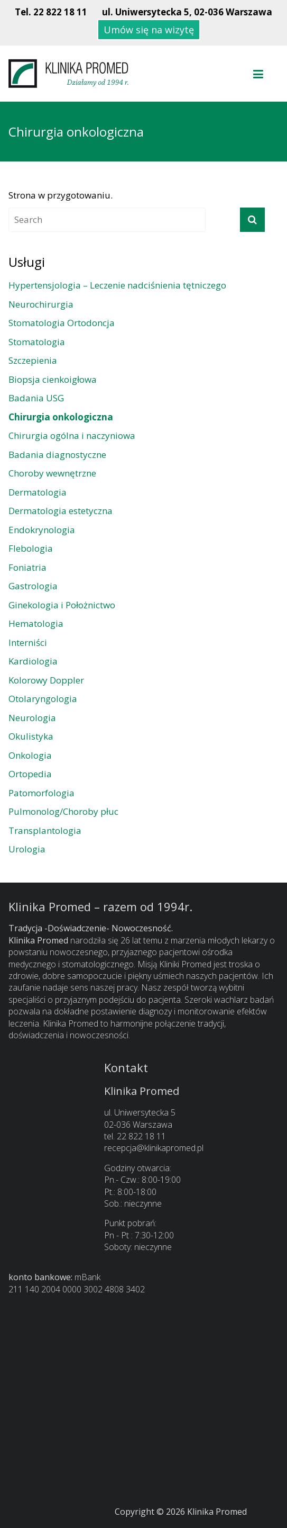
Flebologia (30, 548)
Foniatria (27, 567)
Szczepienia (32, 360)
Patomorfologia (41, 793)
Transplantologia (44, 830)
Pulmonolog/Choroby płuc (63, 811)
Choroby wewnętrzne (52, 473)
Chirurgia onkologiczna (60, 417)
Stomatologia (36, 342)
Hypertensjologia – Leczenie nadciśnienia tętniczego (117, 285)
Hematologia (35, 623)
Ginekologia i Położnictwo (61, 605)
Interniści (27, 642)
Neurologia (32, 718)
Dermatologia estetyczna (60, 511)
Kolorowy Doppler (46, 680)
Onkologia (30, 755)
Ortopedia (30, 774)
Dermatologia (37, 492)
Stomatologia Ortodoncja (61, 323)
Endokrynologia (41, 530)
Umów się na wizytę (149, 29)
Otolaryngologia (42, 699)
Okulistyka (30, 736)
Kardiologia (33, 661)
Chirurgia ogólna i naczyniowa (71, 435)
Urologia (26, 849)
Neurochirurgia (40, 304)
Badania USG (36, 398)
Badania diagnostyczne (57, 454)
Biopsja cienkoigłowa (52, 379)
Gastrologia (33, 586)
